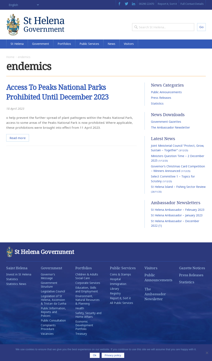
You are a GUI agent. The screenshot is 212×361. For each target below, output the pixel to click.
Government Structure (49, 292)
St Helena (17, 51)
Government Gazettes (166, 129)
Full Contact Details (192, 4)
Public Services (89, 51)
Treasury (81, 341)
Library (114, 296)
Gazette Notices (192, 275)
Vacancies (47, 341)
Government (40, 51)
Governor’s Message (48, 283)
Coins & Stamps (120, 282)
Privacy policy (113, 355)
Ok (94, 355)
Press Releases (161, 105)
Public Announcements (166, 99)
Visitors (129, 51)
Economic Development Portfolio (84, 332)
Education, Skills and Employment (86, 296)
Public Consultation (53, 328)
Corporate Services (87, 290)
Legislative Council (53, 298)
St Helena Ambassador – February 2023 (177, 217)
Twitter (126, 3)
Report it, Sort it (167, 4)
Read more (18, 145)
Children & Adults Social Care (86, 283)
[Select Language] (23, 4)
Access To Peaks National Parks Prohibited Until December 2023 (60, 99)
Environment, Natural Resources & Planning (87, 307)
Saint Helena (17, 275)
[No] (207, 353)
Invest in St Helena (18, 282)
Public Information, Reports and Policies (53, 319)
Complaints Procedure (48, 334)
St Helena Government (42, 27)
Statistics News (16, 291)
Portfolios (64, 51)
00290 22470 (146, 4)
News (111, 51)
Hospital (115, 286)
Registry (115, 301)
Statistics (157, 111)
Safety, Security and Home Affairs (88, 322)
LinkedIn (133, 3)
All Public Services (121, 310)
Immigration (118, 291)
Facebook (119, 3)
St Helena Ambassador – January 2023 (176, 222)
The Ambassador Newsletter (170, 135)
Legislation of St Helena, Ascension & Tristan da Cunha (53, 307)
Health (79, 315)
